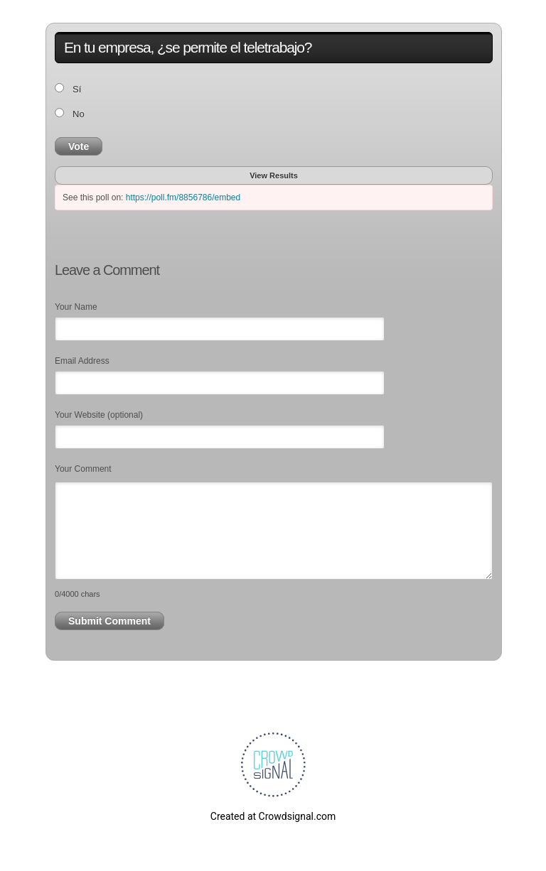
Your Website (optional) (99, 415)
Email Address (82, 361)
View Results (274, 175)
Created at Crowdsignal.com (273, 816)
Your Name (76, 307)
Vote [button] (78, 146)
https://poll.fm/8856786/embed (183, 197)
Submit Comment (109, 621)
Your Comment (83, 469)
